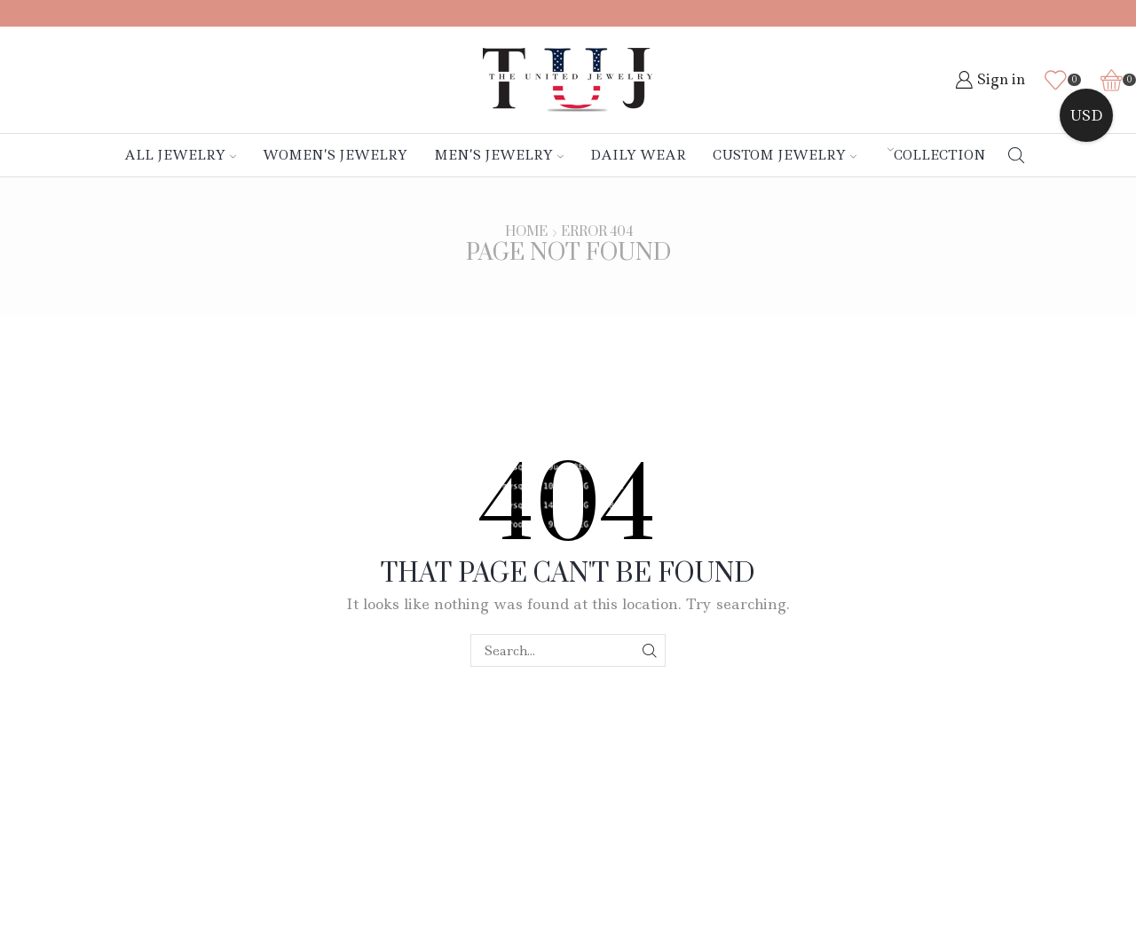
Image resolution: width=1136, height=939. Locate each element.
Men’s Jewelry (499, 155)
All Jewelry (180, 155)
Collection (937, 155)
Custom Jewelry (784, 155)
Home (526, 232)
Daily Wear (638, 155)
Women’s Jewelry (335, 155)
